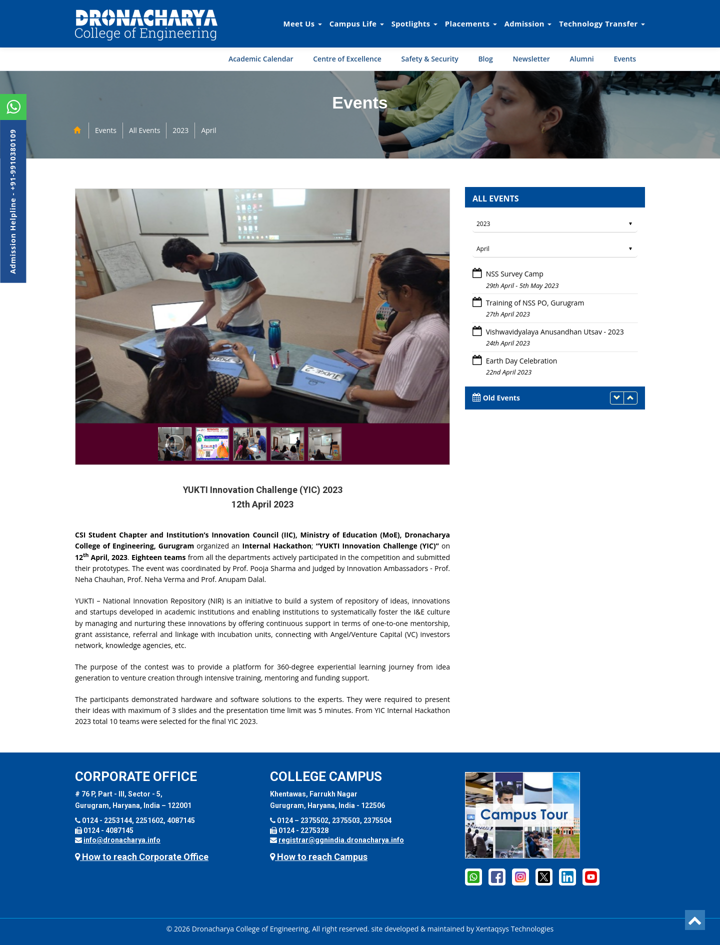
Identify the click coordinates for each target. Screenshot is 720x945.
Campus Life (357, 23)
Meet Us (303, 23)
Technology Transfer (602, 23)
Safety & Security (430, 59)
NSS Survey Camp (515, 273)
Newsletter (531, 59)
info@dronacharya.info (122, 840)
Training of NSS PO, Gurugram (535, 303)
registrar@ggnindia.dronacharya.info (341, 840)
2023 (180, 130)
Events (625, 59)
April (208, 130)
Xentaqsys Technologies (515, 929)
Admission (528, 23)
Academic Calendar (261, 59)
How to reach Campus (319, 857)
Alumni (582, 59)
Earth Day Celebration (522, 361)
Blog (485, 59)
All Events (144, 130)
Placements (471, 23)
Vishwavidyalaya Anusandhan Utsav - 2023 (555, 331)
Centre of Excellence (347, 59)
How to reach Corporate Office (141, 857)
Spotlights (415, 23)
